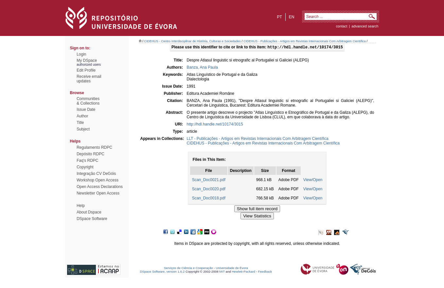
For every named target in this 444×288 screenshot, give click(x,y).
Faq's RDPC (87, 160)
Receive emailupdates (89, 78)
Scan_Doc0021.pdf (208, 180)
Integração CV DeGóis (96, 173)
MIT (222, 272)
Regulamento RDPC (94, 147)
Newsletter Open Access (98, 193)
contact (341, 26)
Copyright (85, 167)
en (291, 17)
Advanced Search (364, 26)
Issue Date (86, 109)
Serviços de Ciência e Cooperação (188, 268)
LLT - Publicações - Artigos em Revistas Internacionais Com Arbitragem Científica (258, 139)
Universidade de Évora (232, 268)
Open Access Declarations (100, 186)
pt (279, 17)
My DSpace (87, 60)
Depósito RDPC (90, 154)
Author (82, 116)
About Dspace (89, 212)
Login (81, 54)
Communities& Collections (88, 101)
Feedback (265, 272)
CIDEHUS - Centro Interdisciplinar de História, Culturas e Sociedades (192, 41)
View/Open (312, 180)
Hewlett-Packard (243, 272)
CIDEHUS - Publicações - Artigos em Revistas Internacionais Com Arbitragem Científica (304, 41)
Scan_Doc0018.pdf (208, 198)
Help (81, 205)
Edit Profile (86, 70)
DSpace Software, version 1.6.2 (162, 272)
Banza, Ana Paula (202, 68)
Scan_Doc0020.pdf (208, 189)
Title (80, 122)
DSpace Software (92, 218)
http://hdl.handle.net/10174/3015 (215, 125)
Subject (83, 129)
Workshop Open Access (97, 180)
